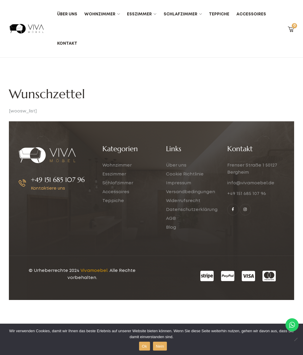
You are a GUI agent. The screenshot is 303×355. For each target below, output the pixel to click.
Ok (144, 346)
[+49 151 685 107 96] (22, 183)
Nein (160, 346)
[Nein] (296, 339)
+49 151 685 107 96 (58, 180)
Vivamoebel (93, 271)
